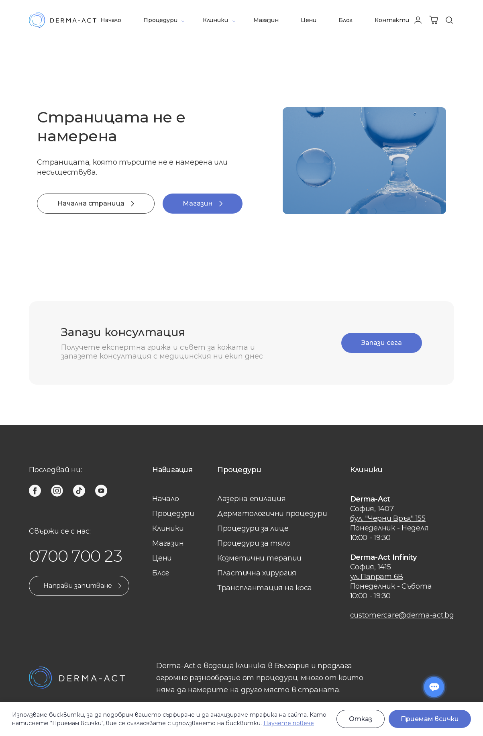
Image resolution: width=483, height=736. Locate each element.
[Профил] (418, 20)
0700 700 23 (75, 556)
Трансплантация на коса (264, 587)
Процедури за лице (252, 528)
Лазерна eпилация (251, 498)
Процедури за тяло (253, 543)
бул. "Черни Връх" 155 (388, 518)
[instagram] (57, 491)
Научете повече (288, 723)
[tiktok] (79, 491)
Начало (110, 20)
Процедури (160, 20)
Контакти (392, 20)
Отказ (360, 719)
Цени (308, 20)
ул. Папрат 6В (377, 576)
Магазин (266, 20)
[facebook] (35, 491)
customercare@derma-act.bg (402, 615)
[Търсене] (449, 20)
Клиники (215, 20)
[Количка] (433, 20)
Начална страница (95, 203)
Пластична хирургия (256, 573)
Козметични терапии (259, 558)
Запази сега (381, 343)
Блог (345, 20)
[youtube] (101, 491)
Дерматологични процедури (272, 513)
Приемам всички (430, 719)
